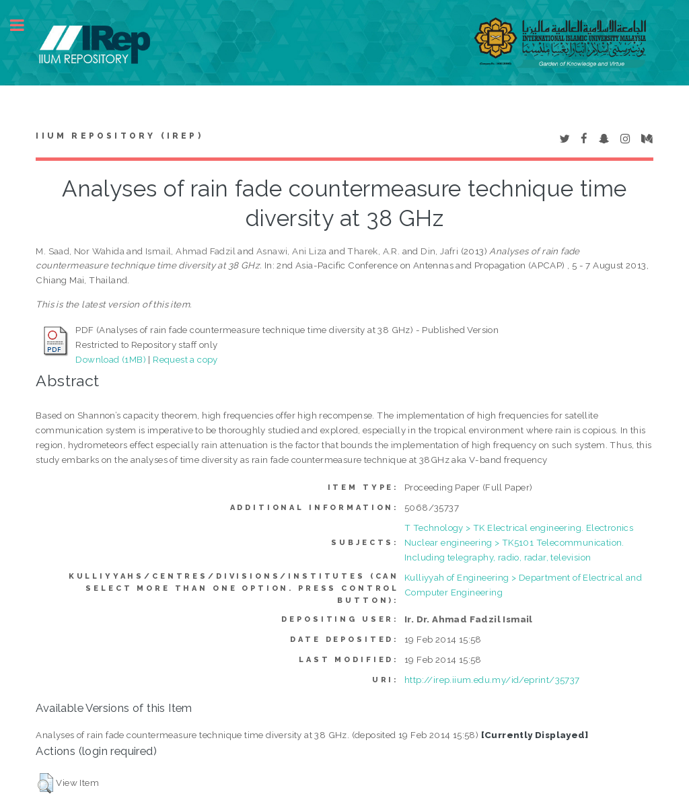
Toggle (24, 25)
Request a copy (185, 359)
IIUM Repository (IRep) (119, 136)
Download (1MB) (110, 359)
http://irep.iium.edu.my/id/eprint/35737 (492, 679)
